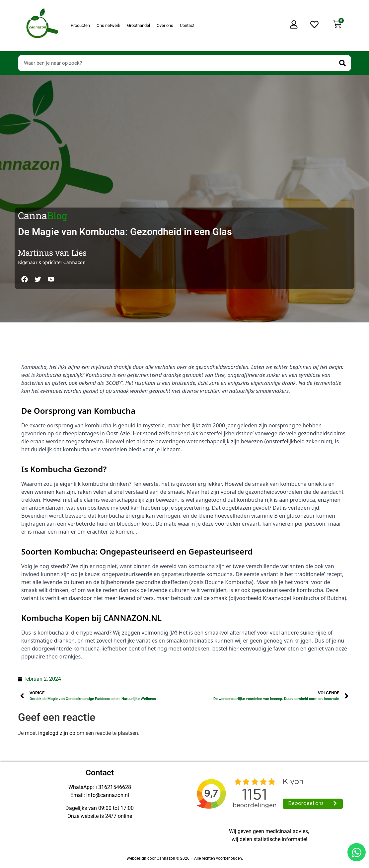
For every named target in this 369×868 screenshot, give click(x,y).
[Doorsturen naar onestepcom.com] (184, 434)
